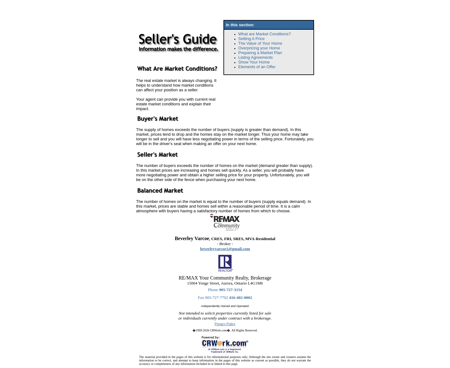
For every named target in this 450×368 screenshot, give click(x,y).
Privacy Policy (225, 324)
